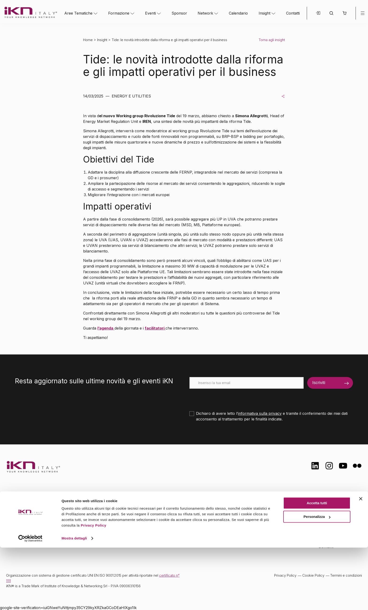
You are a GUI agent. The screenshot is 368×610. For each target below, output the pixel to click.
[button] (344, 13)
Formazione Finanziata (340, 518)
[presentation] (225, 398)
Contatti (293, 13)
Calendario (238, 13)
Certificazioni (330, 509)
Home (88, 40)
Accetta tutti (317, 565)
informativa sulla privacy (260, 413)
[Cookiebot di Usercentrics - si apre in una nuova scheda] (30, 600)
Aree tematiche (115, 500)
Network (205, 13)
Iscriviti (318, 382)
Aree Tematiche (78, 13)
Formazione (118, 13)
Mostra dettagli (74, 601)
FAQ (322, 537)
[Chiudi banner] (360, 561)
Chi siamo (327, 499)
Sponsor (179, 13)
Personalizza (316, 579)
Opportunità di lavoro (338, 527)
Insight (264, 13)
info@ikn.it (26, 515)
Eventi (150, 13)
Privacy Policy (93, 588)
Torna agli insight (272, 40)
